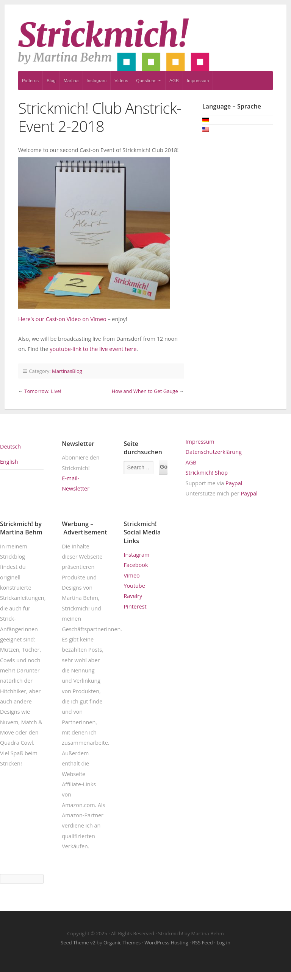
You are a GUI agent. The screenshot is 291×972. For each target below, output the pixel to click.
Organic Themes (122, 942)
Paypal (233, 483)
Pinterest (135, 606)
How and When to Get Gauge (145, 391)
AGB (174, 80)
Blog (51, 80)
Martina (71, 80)
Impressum (198, 80)
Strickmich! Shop (207, 472)
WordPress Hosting (166, 942)
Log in (223, 942)
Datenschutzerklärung (214, 451)
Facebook (136, 564)
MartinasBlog (67, 371)
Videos (121, 80)
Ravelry (133, 595)
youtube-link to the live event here (93, 348)
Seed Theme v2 (78, 942)
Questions (146, 80)
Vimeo (131, 575)
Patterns (30, 80)
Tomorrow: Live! (42, 391)
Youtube (134, 585)
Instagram (97, 80)
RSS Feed (202, 942)
